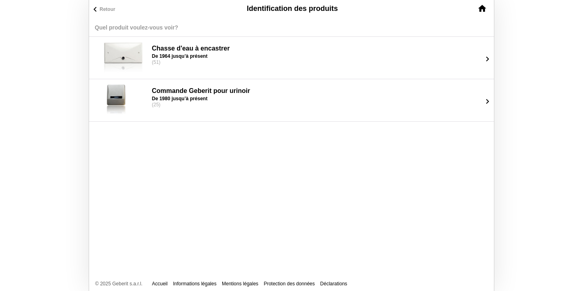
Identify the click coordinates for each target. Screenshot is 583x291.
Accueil (160, 284)
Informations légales (194, 284)
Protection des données (289, 284)
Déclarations (333, 284)
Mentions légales (240, 284)
